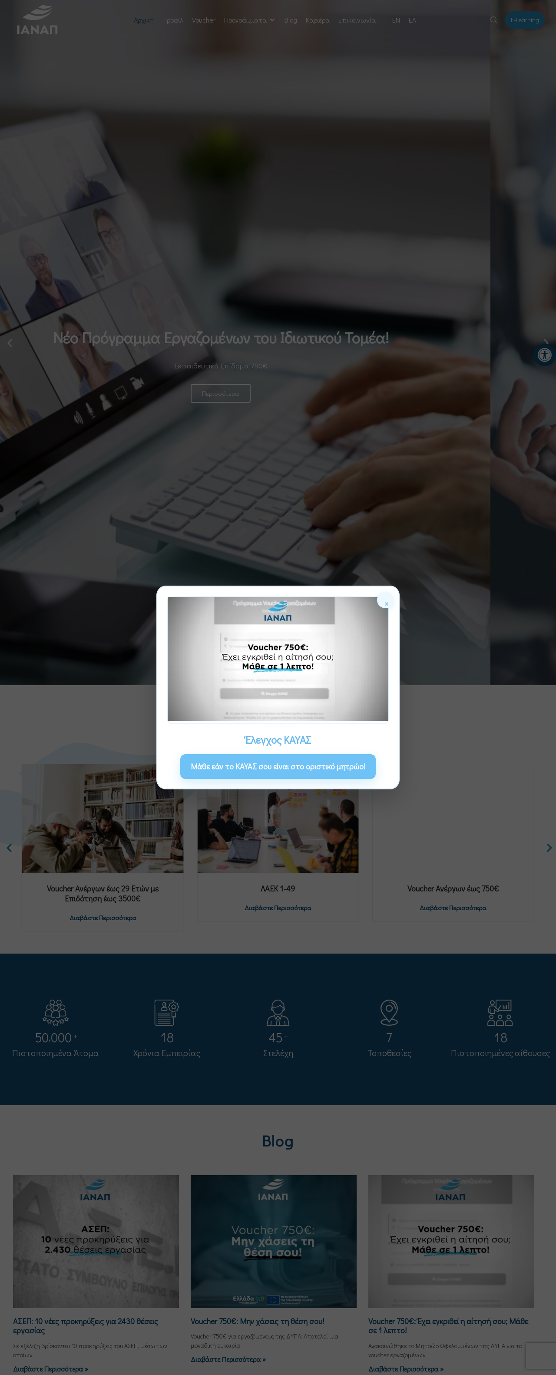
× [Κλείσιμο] (386, 602)
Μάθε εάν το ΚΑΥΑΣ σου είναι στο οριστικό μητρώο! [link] (278, 766)
